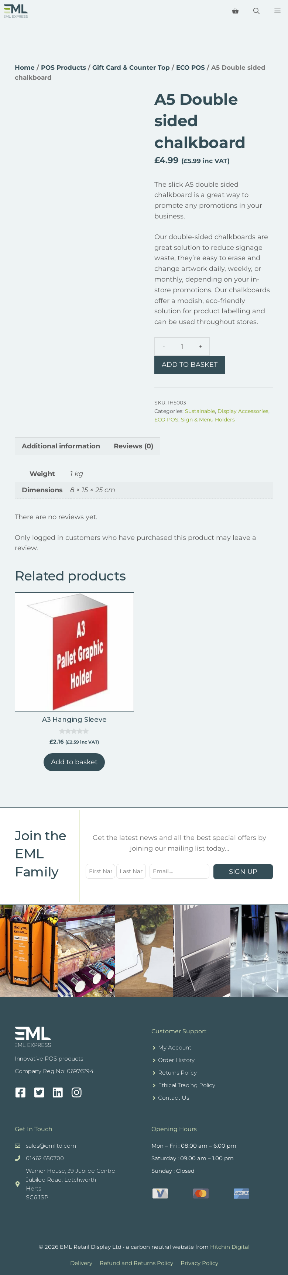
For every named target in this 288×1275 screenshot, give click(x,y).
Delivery (81, 1263)
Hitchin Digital (230, 1246)
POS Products (63, 67)
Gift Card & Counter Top (131, 67)
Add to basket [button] (74, 762)
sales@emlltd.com (51, 1145)
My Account (174, 1047)
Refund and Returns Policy (136, 1263)
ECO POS (190, 67)
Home (25, 67)
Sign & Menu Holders (208, 419)
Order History (176, 1060)
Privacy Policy (199, 1263)
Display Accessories (242, 411)
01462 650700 (45, 1158)
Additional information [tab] (61, 446)
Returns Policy (177, 1072)
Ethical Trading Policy (186, 1085)
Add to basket (189, 365)
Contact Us (173, 1097)
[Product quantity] (182, 346)
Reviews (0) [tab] (133, 446)
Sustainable (200, 411)
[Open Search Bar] (256, 11)
